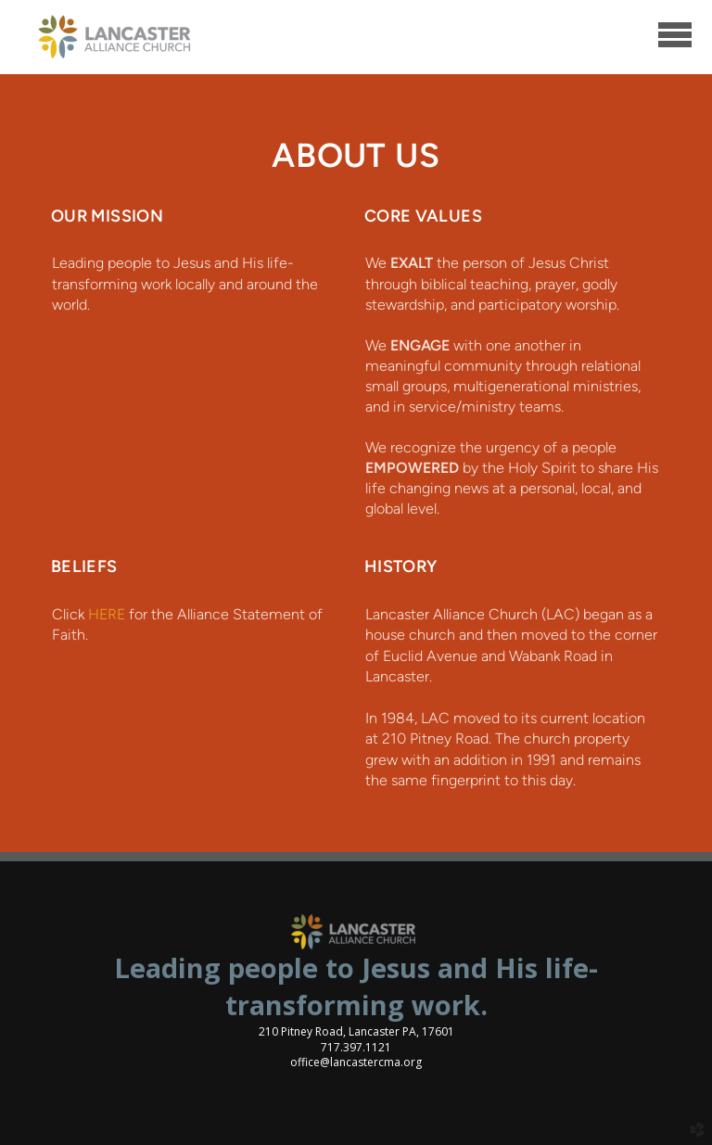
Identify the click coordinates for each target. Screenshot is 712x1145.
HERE (106, 614)
